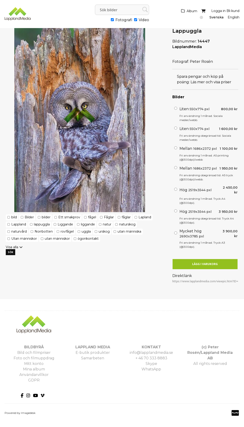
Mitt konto (34, 363)
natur (107, 224)
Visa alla (12, 247)
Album (192, 11)
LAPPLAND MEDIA (92, 347)
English (233, 17)
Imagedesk (28, 413)
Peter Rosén (201, 61)
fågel (92, 217)
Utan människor (24, 239)
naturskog (127, 224)
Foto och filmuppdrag (34, 358)
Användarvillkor (34, 374)
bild (14, 217)
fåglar (126, 217)
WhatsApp (151, 369)
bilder (46, 217)
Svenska (216, 17)
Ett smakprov (69, 217)
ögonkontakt (88, 239)
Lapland (144, 217)
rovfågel (67, 231)
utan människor (57, 239)
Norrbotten (44, 231)
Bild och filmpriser (34, 352)
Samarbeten (92, 358)
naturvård (19, 231)
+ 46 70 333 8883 (151, 358)
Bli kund (232, 11)
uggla (86, 231)
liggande (88, 224)
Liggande (65, 224)
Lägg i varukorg (205, 264)
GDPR (34, 380)
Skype (151, 363)
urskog (104, 231)
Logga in (218, 11)
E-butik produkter (93, 352)
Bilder (29, 217)
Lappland (18, 224)
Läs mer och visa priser (211, 82)
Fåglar (109, 217)
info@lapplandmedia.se (151, 352)
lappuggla (42, 224)
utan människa (129, 231)
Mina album (34, 369)
